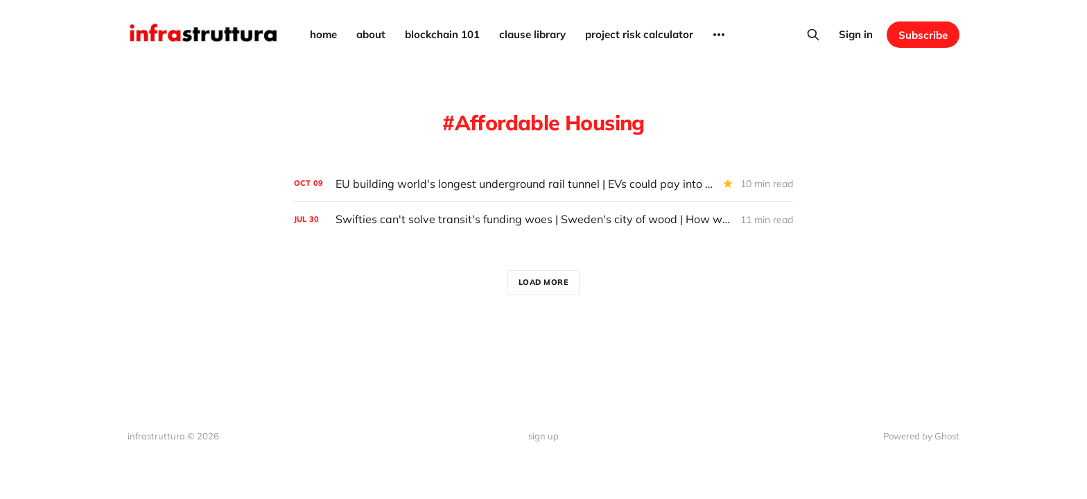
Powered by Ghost (921, 435)
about (370, 34)
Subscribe (923, 35)
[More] (718, 34)
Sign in (856, 34)
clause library (532, 34)
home (323, 34)
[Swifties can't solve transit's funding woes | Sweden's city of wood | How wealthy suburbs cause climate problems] (543, 219)
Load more (544, 282)
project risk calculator (639, 34)
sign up (543, 435)
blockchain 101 (442, 34)
